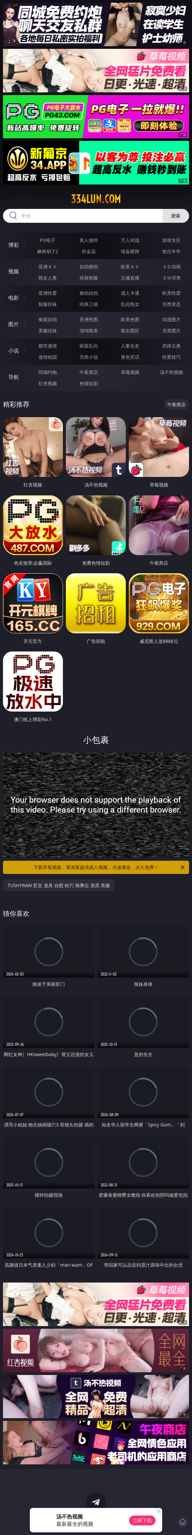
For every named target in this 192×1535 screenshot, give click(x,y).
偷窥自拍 (47, 319)
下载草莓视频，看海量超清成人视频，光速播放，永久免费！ (109, 867)
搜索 (175, 216)
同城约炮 (47, 372)
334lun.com (96, 199)
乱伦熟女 (130, 304)
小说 (13, 350)
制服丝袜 (47, 304)
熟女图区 (130, 330)
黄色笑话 (130, 357)
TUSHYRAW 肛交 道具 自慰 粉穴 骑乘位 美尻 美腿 (59, 885)
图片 (13, 324)
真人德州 (88, 240)
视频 (13, 271)
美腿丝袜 (47, 330)
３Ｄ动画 (171, 266)
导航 (13, 377)
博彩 (13, 245)
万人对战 (130, 240)
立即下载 (142, 1520)
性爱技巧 (171, 357)
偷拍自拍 (88, 293)
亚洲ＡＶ (47, 266)
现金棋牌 (130, 251)
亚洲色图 (88, 319)
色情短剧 (88, 383)
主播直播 (130, 278)
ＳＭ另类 (171, 278)
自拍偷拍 (88, 266)
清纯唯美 (88, 330)
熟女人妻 (47, 278)
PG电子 (47, 240)
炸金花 (89, 251)
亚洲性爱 (47, 293)
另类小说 (88, 357)
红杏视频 (47, 383)
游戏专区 (171, 240)
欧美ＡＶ (130, 266)
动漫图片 (171, 319)
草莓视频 (130, 372)
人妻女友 (130, 346)
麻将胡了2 (47, 251)
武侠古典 (171, 346)
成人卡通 (130, 293)
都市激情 (47, 346)
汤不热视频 (171, 372)
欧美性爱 (171, 293)
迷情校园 (47, 357)
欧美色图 (130, 319)
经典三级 (88, 304)
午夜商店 (88, 372)
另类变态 (171, 304)
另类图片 (171, 330)
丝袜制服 (88, 278)
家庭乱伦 (88, 346)
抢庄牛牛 (171, 251)
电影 (13, 297)
